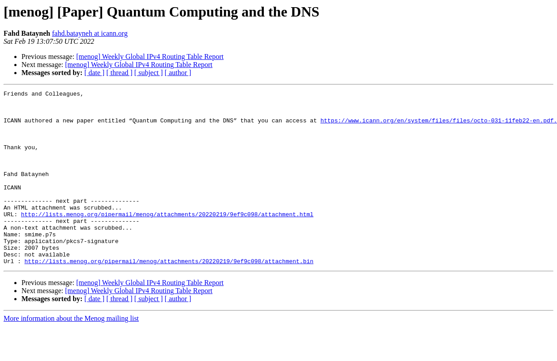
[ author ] (178, 72)
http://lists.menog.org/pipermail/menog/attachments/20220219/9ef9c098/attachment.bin (169, 296)
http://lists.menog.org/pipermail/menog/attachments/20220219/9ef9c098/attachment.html (167, 239)
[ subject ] (148, 72)
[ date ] (94, 72)
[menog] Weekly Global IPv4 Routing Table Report (150, 56)
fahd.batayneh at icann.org (89, 33)
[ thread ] (119, 72)
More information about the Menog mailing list (71, 353)
